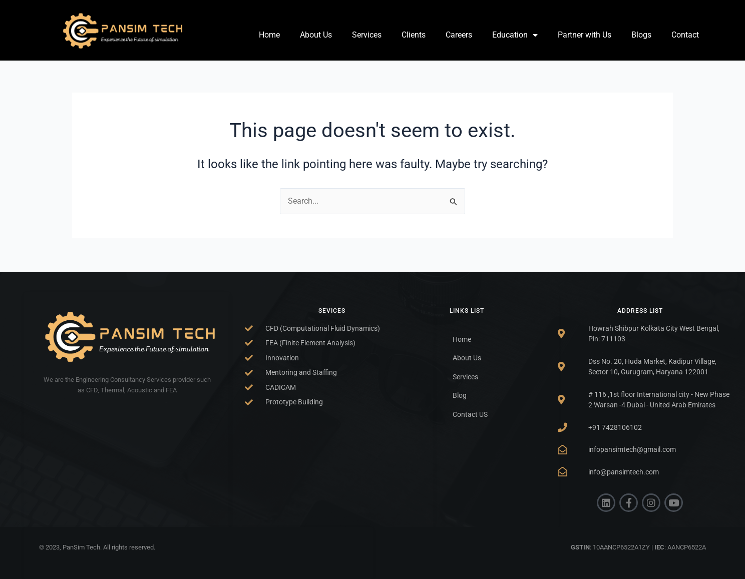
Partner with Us (584, 35)
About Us (316, 35)
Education (515, 35)
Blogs (641, 35)
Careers (459, 35)
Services (367, 35)
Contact (685, 35)
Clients (414, 35)
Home (269, 35)
